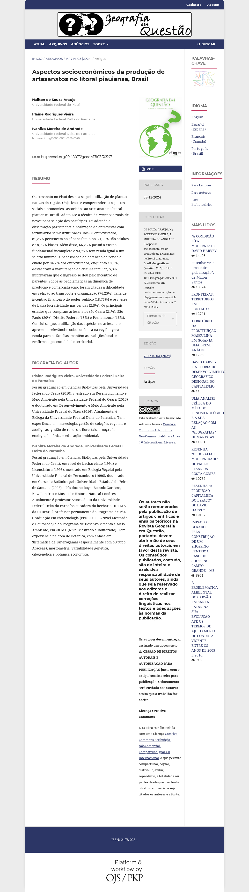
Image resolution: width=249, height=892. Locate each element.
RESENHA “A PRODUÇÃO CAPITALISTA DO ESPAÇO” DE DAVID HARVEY (202, 497)
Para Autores (201, 192)
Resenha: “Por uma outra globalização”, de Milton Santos (202, 272)
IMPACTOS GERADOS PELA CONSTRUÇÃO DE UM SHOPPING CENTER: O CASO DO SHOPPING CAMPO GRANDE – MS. (203, 546)
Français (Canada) (198, 139)
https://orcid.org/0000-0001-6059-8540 (56, 138)
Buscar (206, 44)
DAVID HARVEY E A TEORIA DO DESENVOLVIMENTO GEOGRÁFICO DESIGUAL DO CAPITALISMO (208, 374)
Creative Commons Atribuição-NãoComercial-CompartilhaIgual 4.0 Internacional (158, 746)
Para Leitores (201, 185)
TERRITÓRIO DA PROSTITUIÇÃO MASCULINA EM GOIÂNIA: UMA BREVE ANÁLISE (203, 335)
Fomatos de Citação (156, 319)
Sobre (99, 44)
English (197, 117)
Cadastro (194, 5)
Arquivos (58, 44)
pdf (150, 169)
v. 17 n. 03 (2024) (79, 59)
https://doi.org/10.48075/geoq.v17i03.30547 (76, 157)
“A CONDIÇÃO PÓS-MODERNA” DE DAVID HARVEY (204, 243)
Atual (39, 44)
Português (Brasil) (199, 151)
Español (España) (198, 126)
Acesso (213, 5)
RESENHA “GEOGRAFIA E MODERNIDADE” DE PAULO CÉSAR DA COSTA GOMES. (205, 461)
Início (37, 59)
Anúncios (80, 44)
